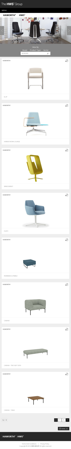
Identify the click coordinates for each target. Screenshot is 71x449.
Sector (46, 50)
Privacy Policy (44, 444)
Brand (24, 50)
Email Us (65, 429)
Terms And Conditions (29, 444)
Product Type (35, 50)
